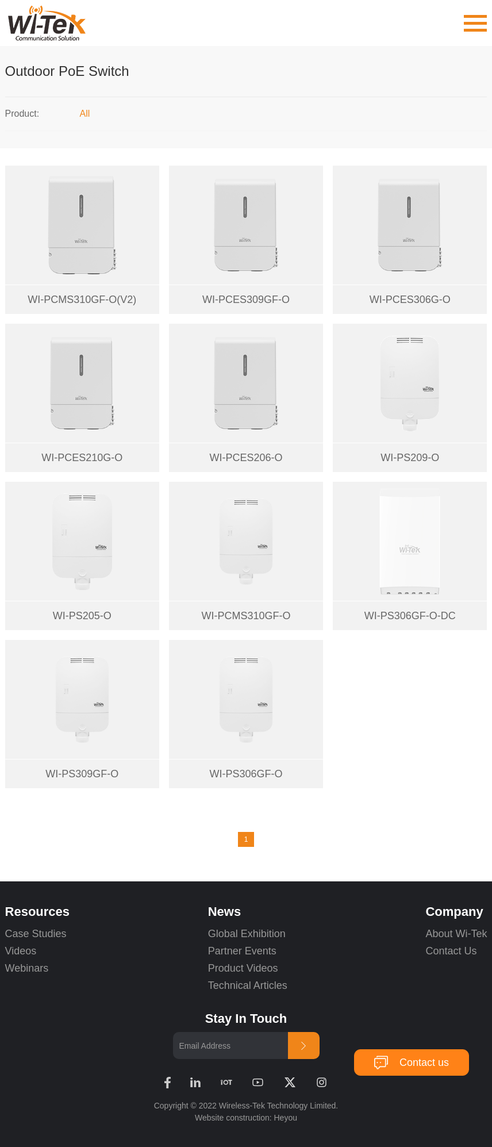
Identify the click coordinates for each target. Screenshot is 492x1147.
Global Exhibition (247, 933)
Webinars (27, 968)
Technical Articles (247, 985)
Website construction (232, 1117)
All (85, 113)
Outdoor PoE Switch (67, 71)
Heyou (285, 1117)
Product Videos (244, 968)
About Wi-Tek (456, 933)
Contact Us (450, 951)
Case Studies (36, 933)
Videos (21, 951)
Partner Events (242, 951)
